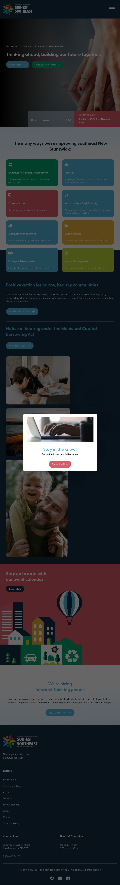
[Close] (91, 419)
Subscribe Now (60, 464)
